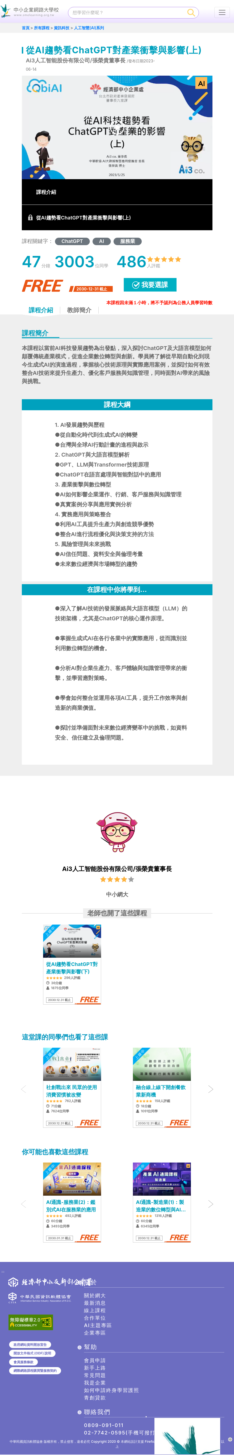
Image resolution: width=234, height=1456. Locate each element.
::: (2, 1273)
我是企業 (95, 1384)
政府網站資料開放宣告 (30, 1346)
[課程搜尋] (126, 12)
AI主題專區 (98, 1327)
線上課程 (95, 1312)
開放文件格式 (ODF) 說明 (32, 1355)
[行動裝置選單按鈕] (222, 12)
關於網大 (95, 1297)
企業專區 (95, 1334)
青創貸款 (95, 1399)
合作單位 (95, 1319)
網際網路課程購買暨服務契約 (35, 1372)
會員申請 (95, 1362)
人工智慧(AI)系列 (89, 29)
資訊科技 (61, 29)
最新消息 (95, 1304)
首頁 (26, 29)
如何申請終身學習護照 (111, 1391)
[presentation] (23, 1090)
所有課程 (41, 29)
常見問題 (95, 1377)
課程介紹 (41, 311)
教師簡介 (79, 311)
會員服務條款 (23, 1363)
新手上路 (95, 1369)
